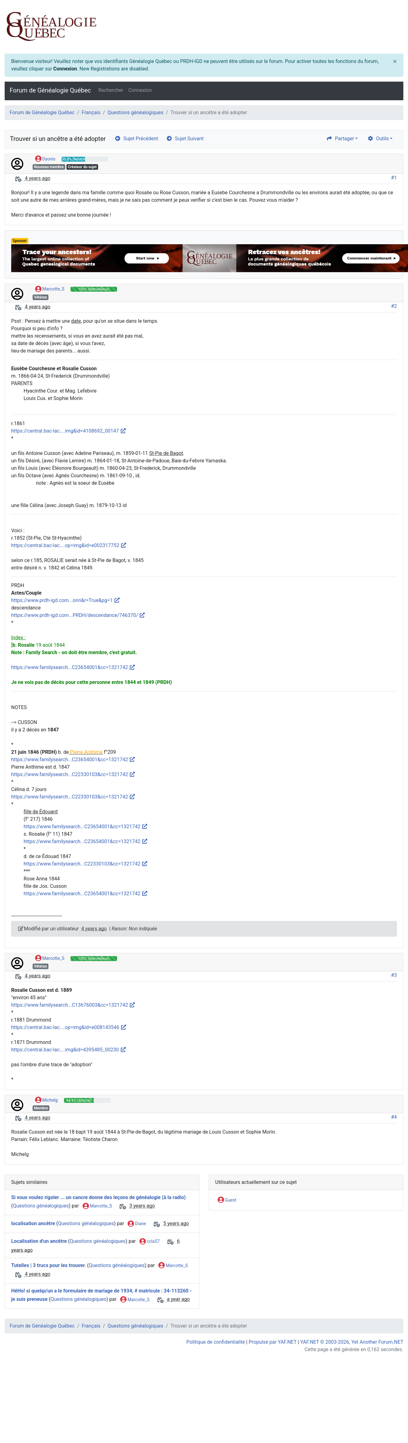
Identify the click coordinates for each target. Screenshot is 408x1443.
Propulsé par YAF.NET (273, 1342)
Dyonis (45, 159)
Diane (137, 1224)
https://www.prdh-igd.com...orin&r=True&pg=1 (65, 600)
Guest (227, 1200)
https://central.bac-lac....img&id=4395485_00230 (68, 1050)
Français (91, 112)
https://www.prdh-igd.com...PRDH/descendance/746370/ (78, 615)
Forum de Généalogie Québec (50, 90)
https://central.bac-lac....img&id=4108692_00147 (68, 431)
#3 (394, 975)
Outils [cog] (378, 139)
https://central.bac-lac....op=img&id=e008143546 (69, 1027)
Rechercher (110, 90)
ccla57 (149, 1241)
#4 (394, 1117)
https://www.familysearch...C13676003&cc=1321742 (73, 1005)
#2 (394, 306)
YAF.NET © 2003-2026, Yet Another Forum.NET (351, 1342)
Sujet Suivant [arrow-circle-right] (184, 139)
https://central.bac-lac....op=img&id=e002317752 (69, 545)
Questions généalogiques (135, 112)
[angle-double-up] (391, 1423)
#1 (394, 178)
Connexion (65, 69)
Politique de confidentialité (215, 1342)
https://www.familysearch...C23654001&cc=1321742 (73, 667)
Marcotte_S (49, 289)
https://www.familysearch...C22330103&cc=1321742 (73, 774)
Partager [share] (340, 139)
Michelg (46, 1100)
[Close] (395, 61)
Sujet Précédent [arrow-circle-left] (136, 139)
